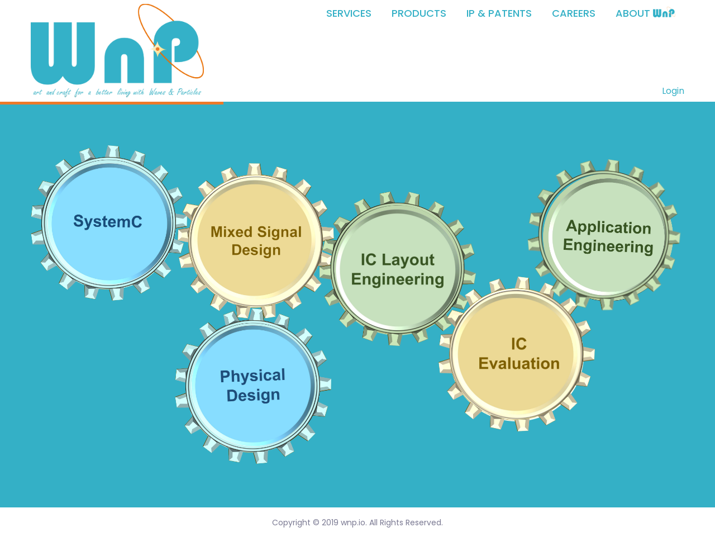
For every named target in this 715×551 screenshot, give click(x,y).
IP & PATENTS (499, 13)
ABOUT (645, 13)
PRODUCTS (419, 13)
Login (673, 90)
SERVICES (348, 13)
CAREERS (573, 13)
